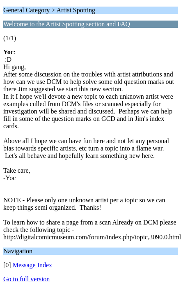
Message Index (32, 265)
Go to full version (26, 279)
